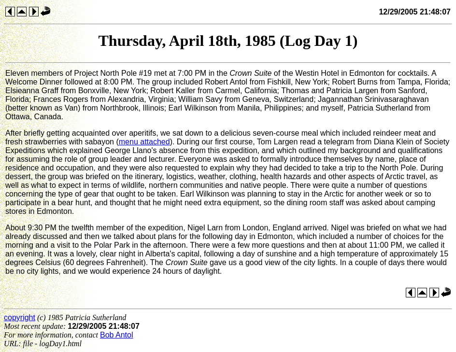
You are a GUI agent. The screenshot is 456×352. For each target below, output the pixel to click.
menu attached (144, 142)
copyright (19, 317)
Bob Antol (116, 335)
